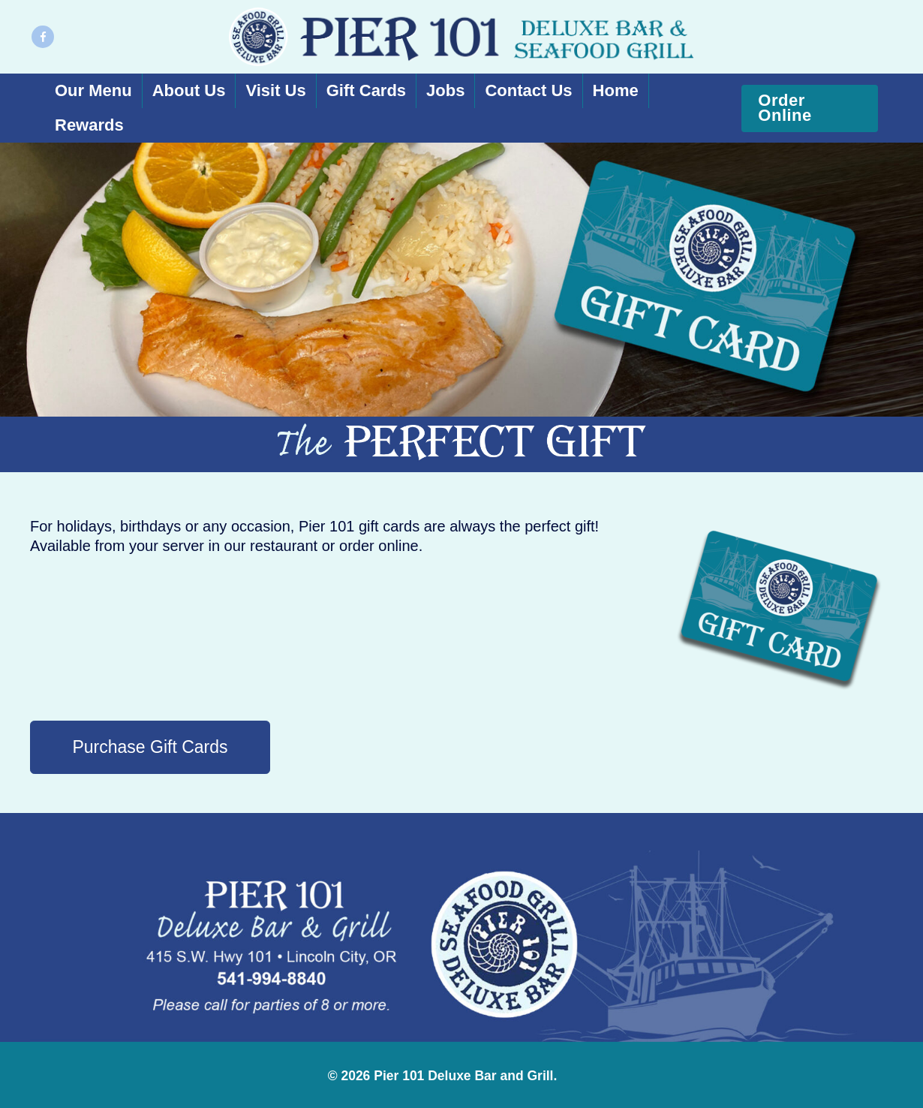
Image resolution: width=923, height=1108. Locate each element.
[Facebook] (43, 37)
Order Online (784, 108)
